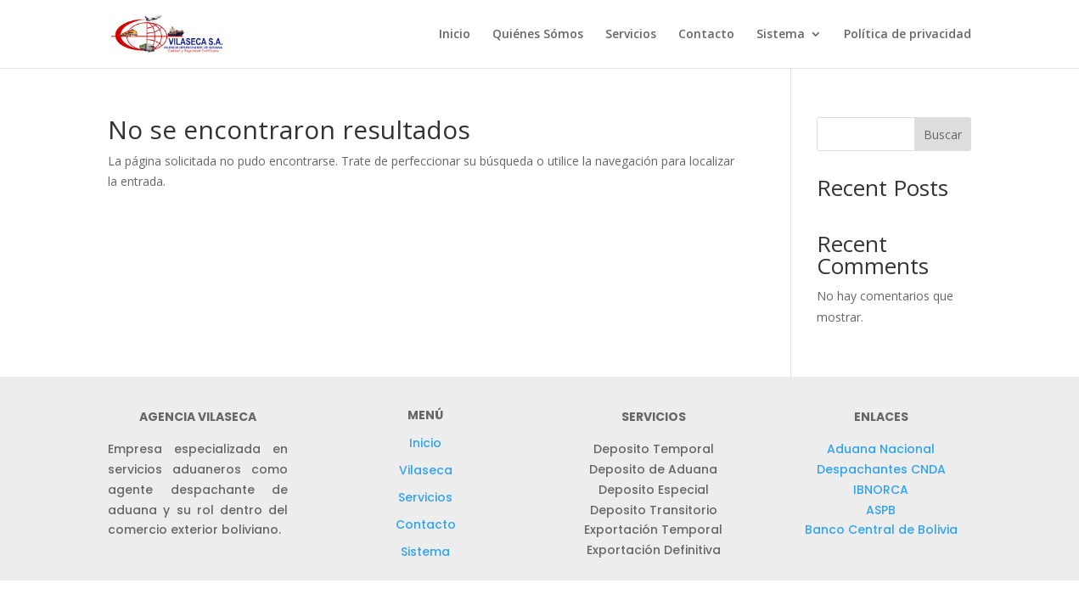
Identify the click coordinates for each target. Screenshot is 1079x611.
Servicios (630, 35)
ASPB (881, 510)
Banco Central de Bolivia (881, 529)
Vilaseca (425, 470)
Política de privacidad (907, 35)
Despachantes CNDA (881, 469)
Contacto (706, 35)
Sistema (780, 35)
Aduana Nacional (881, 448)
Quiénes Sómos (537, 35)
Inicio (454, 35)
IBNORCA (880, 489)
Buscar (943, 134)
